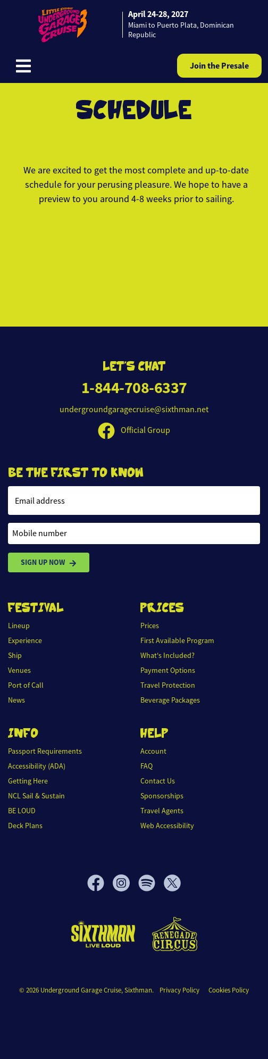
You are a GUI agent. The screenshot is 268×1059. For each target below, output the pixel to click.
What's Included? (167, 655)
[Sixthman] (103, 933)
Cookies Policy (228, 990)
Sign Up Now (49, 562)
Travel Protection (167, 685)
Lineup (19, 625)
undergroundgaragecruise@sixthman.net (134, 409)
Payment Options (167, 670)
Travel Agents (161, 810)
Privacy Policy (179, 990)
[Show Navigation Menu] (23, 66)
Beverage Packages (170, 700)
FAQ (146, 766)
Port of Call (26, 685)
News (16, 700)
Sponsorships (161, 795)
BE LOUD (22, 810)
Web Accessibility (167, 825)
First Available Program (177, 640)
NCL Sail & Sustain (36, 795)
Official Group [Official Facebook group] (134, 430)
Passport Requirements (45, 751)
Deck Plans (25, 825)
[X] (172, 882)
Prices (149, 625)
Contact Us (157, 781)
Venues (19, 670)
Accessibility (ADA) (36, 766)
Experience (25, 640)
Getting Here (28, 781)
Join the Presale (219, 65)
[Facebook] (100, 882)
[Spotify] (151, 882)
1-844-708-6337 (134, 387)
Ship (15, 655)
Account (153, 751)
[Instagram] (125, 882)
